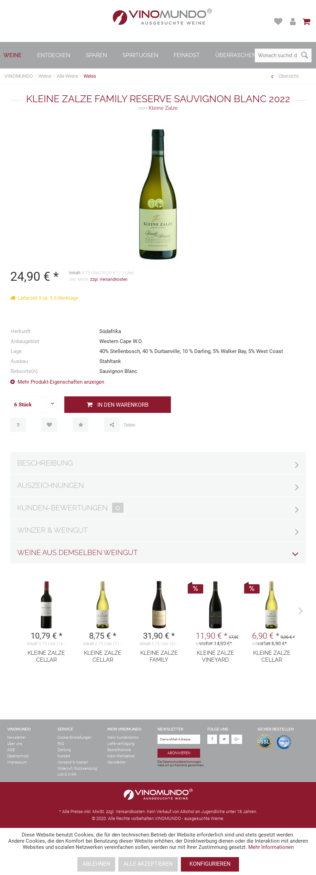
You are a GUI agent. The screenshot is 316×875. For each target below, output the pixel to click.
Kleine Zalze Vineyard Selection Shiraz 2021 (215, 656)
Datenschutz (18, 756)
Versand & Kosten (72, 762)
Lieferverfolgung (120, 743)
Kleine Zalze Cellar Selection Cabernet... (46, 656)
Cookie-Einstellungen (74, 737)
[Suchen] (305, 55)
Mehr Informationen (271, 847)
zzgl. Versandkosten (109, 279)
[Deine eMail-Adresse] (178, 739)
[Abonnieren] (178, 753)
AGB (11, 750)
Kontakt (63, 756)
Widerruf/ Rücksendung (77, 768)
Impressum (17, 762)
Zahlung (64, 750)
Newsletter (16, 737)
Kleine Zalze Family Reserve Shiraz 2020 (159, 656)
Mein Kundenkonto (123, 737)
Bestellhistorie (119, 750)
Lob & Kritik (66, 774)
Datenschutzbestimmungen (182, 762)
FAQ (60, 743)
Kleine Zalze (158, 108)
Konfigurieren (209, 864)
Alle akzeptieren (148, 864)
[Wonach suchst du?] (283, 55)
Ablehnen (96, 864)
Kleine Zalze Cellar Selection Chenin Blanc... (272, 656)
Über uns (14, 743)
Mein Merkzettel (120, 756)
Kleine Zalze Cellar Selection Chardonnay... (102, 656)
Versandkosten (130, 811)
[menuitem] (279, 21)
